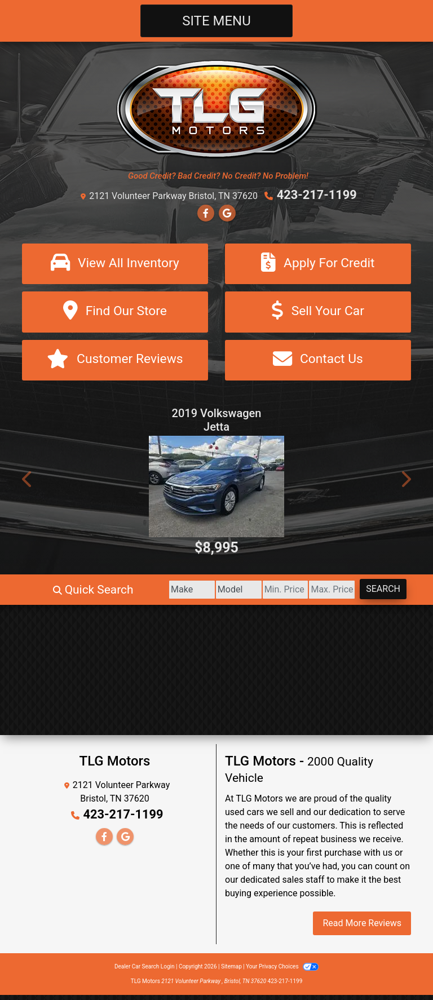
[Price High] (315, 594)
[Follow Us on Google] (227, 211)
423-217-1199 (317, 194)
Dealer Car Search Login (144, 971)
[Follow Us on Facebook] (205, 211)
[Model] (199, 594)
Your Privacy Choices (282, 971)
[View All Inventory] (115, 263)
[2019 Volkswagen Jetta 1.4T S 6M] (216, 491)
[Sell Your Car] (318, 313)
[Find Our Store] (115, 313)
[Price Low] (257, 594)
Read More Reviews (361, 928)
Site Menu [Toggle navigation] (216, 21)
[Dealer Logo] (216, 108)
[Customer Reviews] (115, 363)
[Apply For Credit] (318, 263)
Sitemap (231, 971)
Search (377, 594)
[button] (27, 484)
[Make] (142, 594)
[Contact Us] (318, 363)
